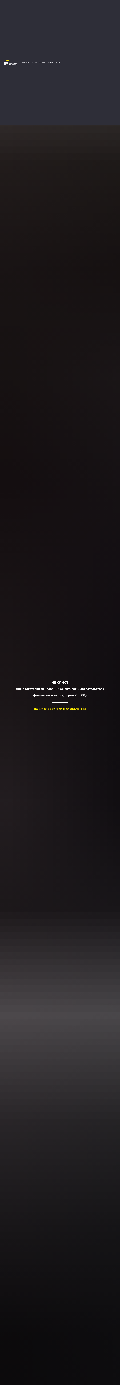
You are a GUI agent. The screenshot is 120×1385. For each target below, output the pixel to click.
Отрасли (42, 62)
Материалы (25, 62)
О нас (58, 62)
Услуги (34, 62)
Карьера (50, 62)
